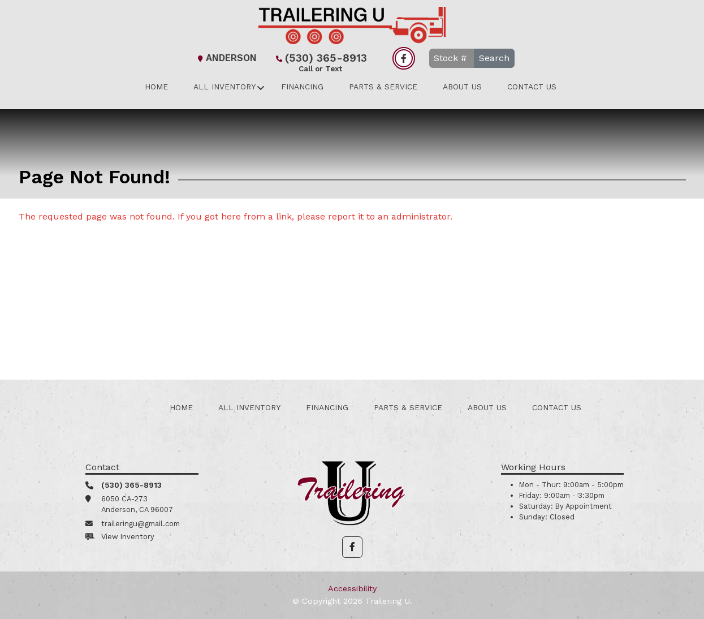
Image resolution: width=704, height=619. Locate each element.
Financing (302, 86)
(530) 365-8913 (320, 59)
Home (156, 86)
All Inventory (224, 86)
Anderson (226, 58)
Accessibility (352, 588)
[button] (352, 547)
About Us (462, 86)
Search (494, 58)
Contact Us (531, 86)
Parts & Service (383, 86)
